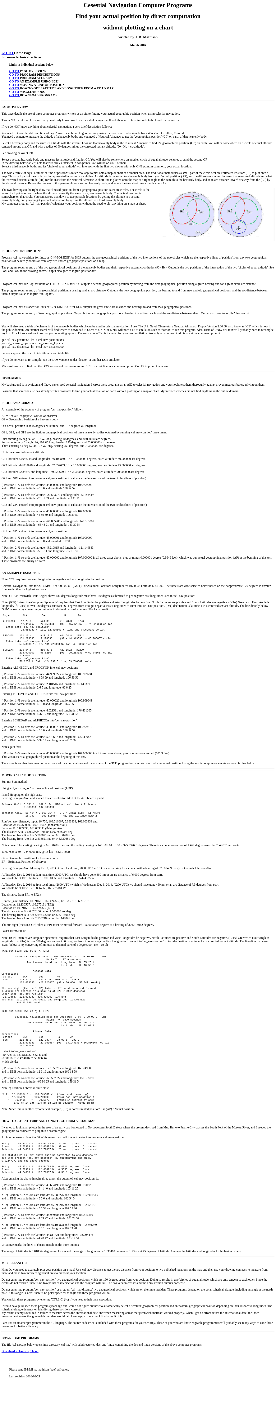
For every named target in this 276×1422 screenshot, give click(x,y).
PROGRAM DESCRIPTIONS (21, 251)
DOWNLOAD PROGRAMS (20, 1378)
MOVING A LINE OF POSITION (24, 784)
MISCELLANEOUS (15, 1303)
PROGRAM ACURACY (18, 403)
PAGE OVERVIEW (15, 107)
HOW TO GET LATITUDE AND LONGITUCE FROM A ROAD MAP (48, 1155)
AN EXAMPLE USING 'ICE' (21, 572)
